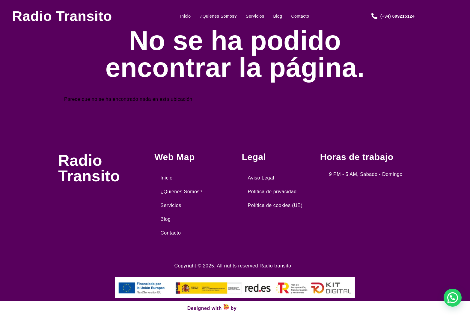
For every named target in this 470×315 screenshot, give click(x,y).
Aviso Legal (261, 177)
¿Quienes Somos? (218, 16)
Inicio (185, 16)
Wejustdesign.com (260, 308)
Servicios (255, 16)
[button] (453, 298)
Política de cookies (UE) (275, 205)
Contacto (300, 16)
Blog (277, 16)
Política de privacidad (272, 191)
